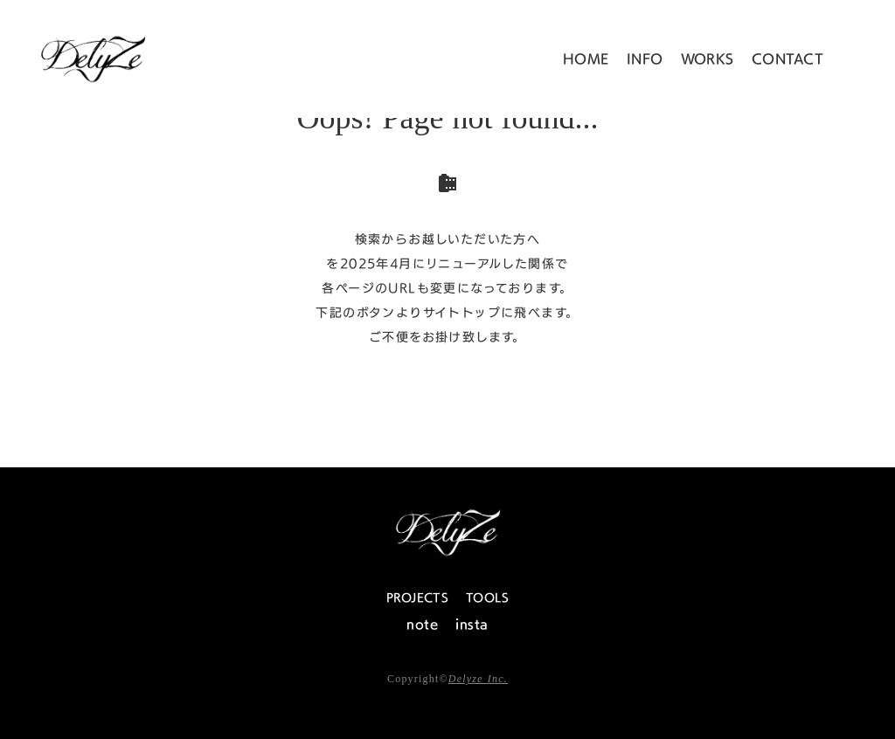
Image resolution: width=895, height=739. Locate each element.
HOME (586, 59)
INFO (645, 59)
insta (471, 624)
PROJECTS (417, 597)
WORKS (707, 59)
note (422, 624)
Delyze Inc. (478, 679)
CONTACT (787, 59)
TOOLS (487, 597)
